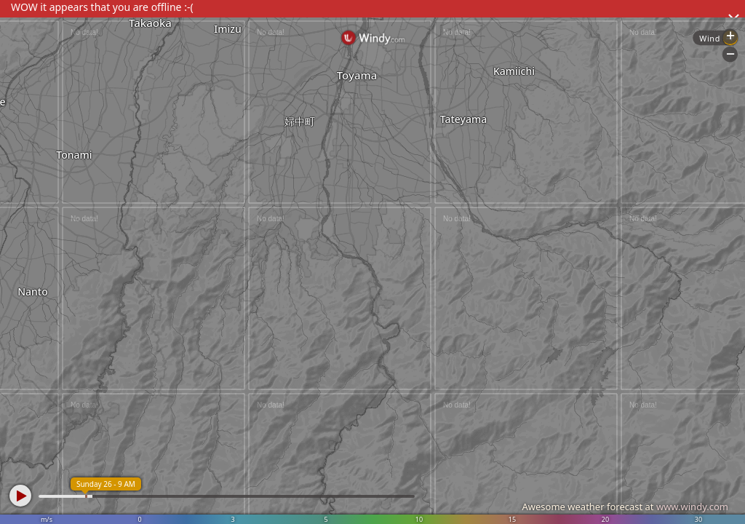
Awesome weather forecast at (625, 506)
